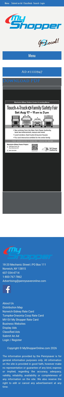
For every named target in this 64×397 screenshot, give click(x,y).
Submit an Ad (16, 3)
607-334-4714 (11, 272)
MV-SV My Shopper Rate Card (20, 319)
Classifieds (27, 3)
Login (42, 3)
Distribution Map (13, 307)
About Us (8, 303)
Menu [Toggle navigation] (7, 3)
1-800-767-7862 (12, 276)
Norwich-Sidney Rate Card (18, 311)
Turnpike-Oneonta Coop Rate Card (23, 315)
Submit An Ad (11, 336)
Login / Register (12, 340)
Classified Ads (11, 331)
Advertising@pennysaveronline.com (24, 281)
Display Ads (10, 327)
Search (36, 3)
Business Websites (14, 323)
